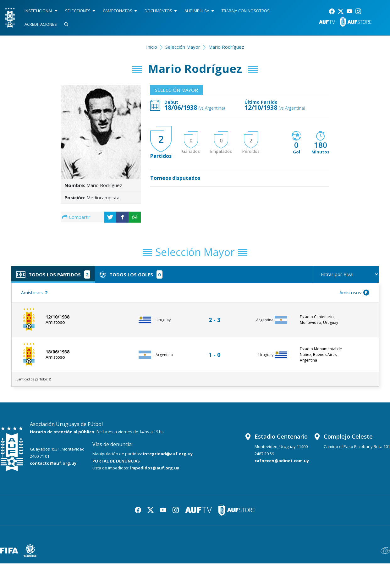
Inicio (151, 47)
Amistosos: (34, 293)
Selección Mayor (182, 47)
